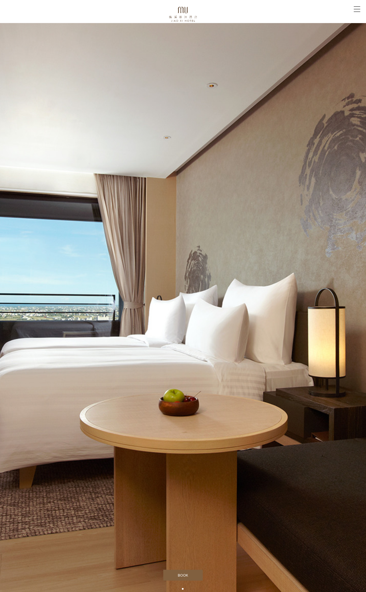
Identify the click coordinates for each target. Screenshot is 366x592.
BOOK (183, 575)
